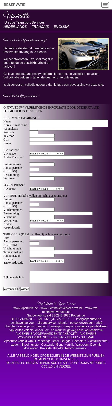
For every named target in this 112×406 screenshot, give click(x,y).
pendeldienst (98, 345)
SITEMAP (87, 356)
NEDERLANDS (15, 27)
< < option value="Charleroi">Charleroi (40, 278)
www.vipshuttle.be (26, 327)
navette (82, 345)
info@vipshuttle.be (88, 338)
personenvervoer (82, 341)
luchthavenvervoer (23, 341)
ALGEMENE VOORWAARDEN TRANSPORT (46, 352)
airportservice (46, 341)
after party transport (34, 345)
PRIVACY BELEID (65, 356)
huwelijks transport (62, 345)
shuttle (62, 341)
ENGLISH (61, 27)
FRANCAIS (40, 27)
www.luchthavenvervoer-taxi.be (62, 327)
